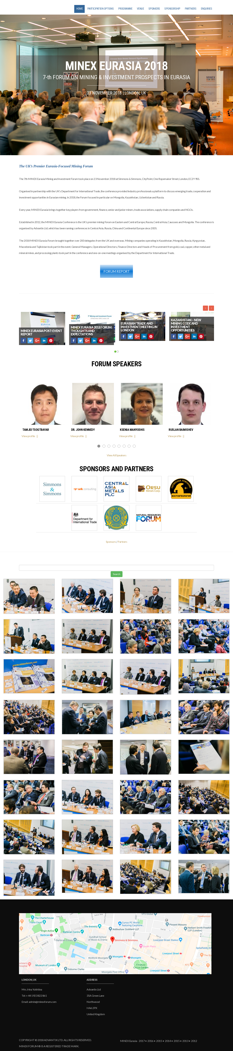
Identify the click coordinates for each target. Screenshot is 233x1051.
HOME (79, 8)
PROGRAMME (125, 8)
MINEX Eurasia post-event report (41, 332)
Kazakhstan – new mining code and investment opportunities (186, 325)
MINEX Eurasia (128, 1040)
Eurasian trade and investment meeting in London (139, 327)
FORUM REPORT (116, 271)
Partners (122, 541)
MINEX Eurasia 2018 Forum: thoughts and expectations (91, 330)
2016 (150, 1040)
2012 (193, 1040)
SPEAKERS (154, 8)
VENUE (140, 8)
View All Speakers (116, 455)
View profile (30, 436)
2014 (167, 1040)
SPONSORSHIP (172, 8)
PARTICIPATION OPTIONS (100, 8)
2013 (185, 1040)
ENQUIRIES (206, 8)
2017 (141, 1040)
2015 (159, 1040)
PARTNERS (190, 8)
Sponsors (111, 541)
